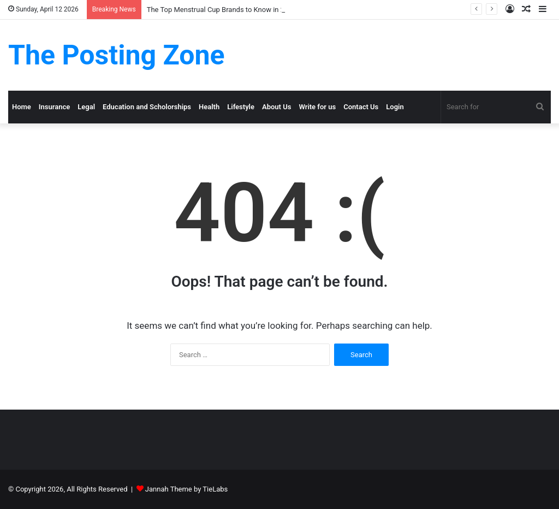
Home (21, 107)
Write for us (317, 107)
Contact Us (360, 107)
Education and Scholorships (147, 107)
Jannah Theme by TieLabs (186, 489)
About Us (276, 107)
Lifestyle (240, 107)
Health (209, 107)
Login (394, 107)
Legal (86, 107)
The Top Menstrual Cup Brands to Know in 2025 (221, 9)
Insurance (54, 107)
